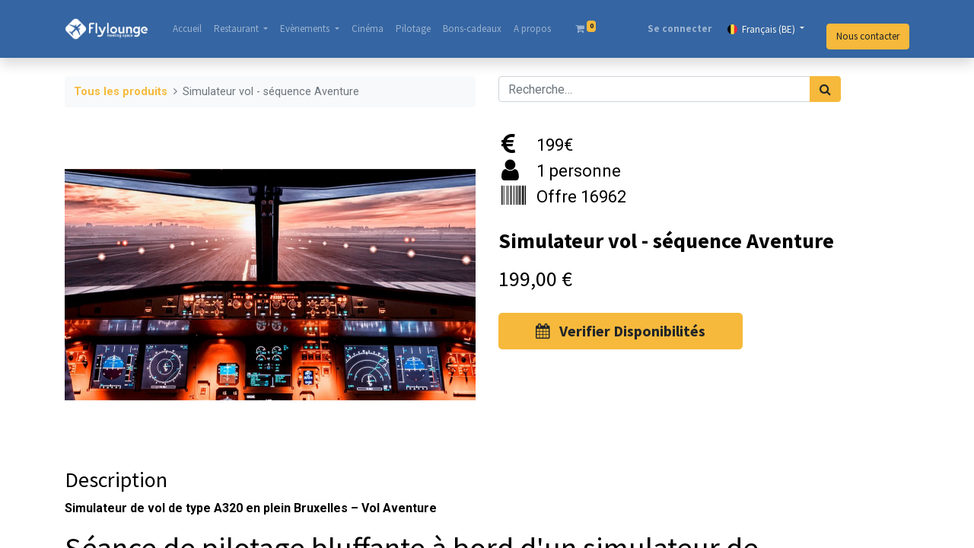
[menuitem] (187, 29)
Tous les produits (120, 91)
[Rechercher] (825, 89)
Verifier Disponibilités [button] (620, 330)
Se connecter (679, 28)
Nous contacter (867, 36)
